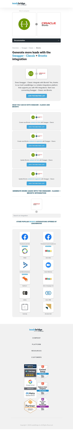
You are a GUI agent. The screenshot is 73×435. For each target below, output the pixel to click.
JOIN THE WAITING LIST (36, 96)
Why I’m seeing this (24, 10)
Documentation (19, 40)
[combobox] (36, 216)
